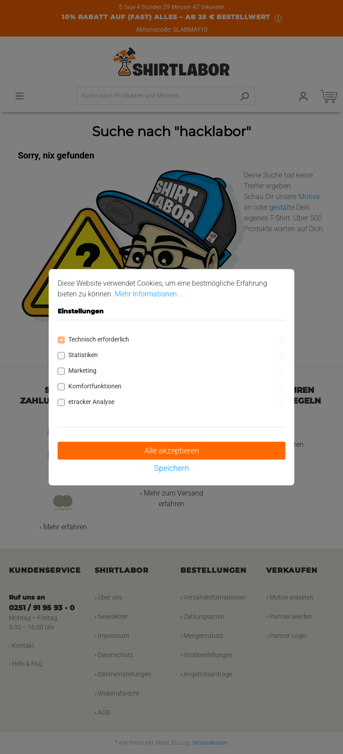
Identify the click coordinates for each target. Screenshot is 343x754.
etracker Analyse (91, 401)
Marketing (82, 370)
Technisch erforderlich (98, 338)
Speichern (171, 467)
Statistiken (83, 354)
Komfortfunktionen (94, 385)
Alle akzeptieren (171, 450)
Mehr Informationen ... (149, 293)
